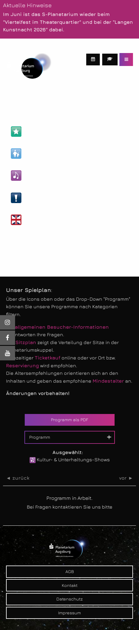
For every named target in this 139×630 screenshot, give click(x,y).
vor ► (126, 478)
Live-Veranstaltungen (44, 198)
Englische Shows (38, 220)
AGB (69, 571)
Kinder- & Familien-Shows (48, 153)
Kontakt (69, 585)
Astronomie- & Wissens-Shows (54, 131)
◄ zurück (17, 478)
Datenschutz (69, 598)
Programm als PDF (69, 419)
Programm (39, 437)
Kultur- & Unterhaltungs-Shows (55, 175)
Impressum (69, 612)
